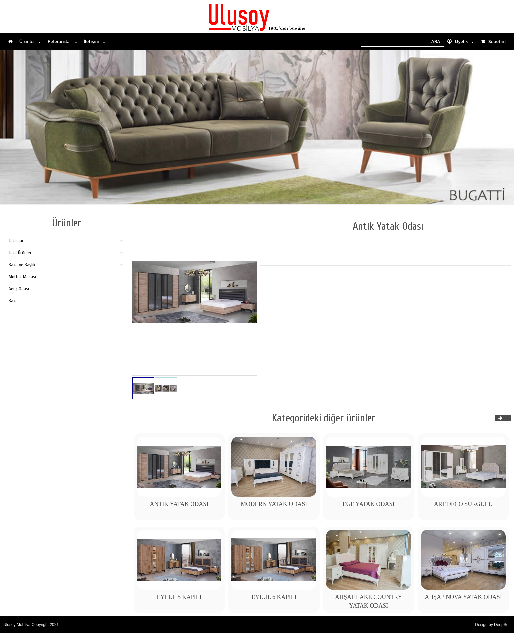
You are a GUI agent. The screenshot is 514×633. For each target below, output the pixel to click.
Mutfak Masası (22, 277)
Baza (13, 301)
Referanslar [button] (62, 41)
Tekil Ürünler (66, 253)
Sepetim (493, 41)
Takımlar (66, 241)
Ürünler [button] (30, 41)
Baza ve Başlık (66, 265)
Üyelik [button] (460, 41)
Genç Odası (19, 289)
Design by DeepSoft (493, 624)
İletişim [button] (94, 41)
